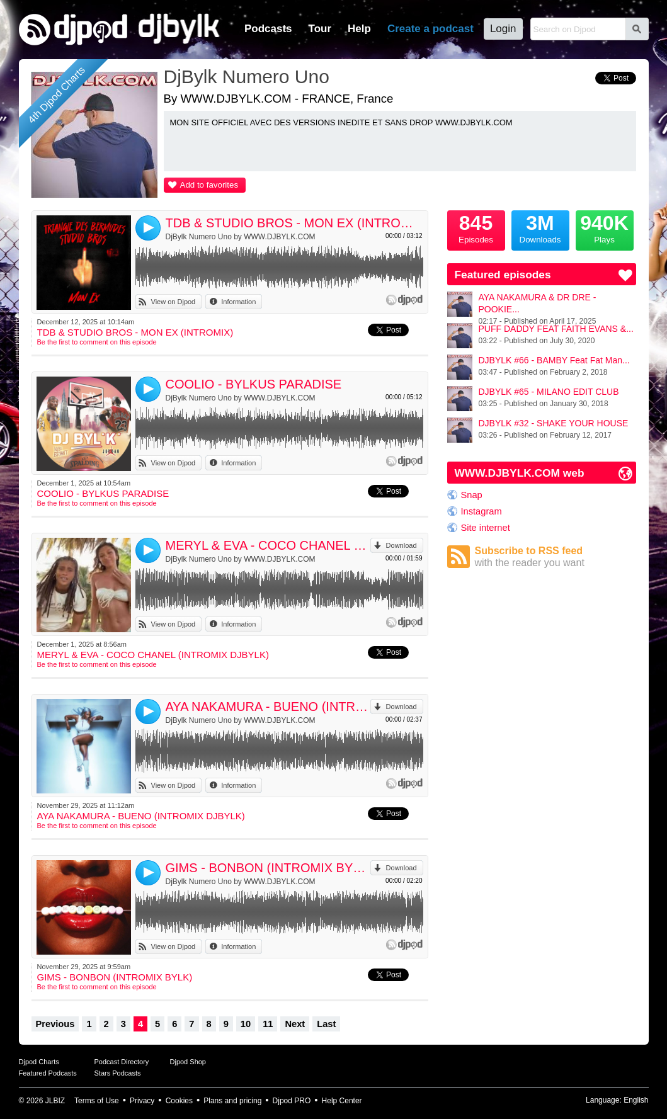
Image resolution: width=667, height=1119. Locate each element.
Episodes (476, 227)
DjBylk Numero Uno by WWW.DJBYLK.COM (241, 236)
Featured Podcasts (48, 1073)
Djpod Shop (188, 1061)
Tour (320, 29)
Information (238, 301)
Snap (471, 495)
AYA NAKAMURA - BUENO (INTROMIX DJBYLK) (268, 706)
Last (326, 1024)
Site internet (485, 528)
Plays (605, 227)
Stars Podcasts (117, 1073)
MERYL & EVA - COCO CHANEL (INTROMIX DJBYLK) (268, 545)
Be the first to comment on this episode (97, 342)
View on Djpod (173, 301)
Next (295, 1024)
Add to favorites (209, 185)
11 (268, 1024)
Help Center (342, 1100)
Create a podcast (430, 29)
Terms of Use (96, 1100)
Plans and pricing (232, 1100)
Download (401, 545)
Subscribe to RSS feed (555, 557)
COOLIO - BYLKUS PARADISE (254, 384)
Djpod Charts (39, 1061)
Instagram (481, 511)
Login (503, 29)
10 (246, 1024)
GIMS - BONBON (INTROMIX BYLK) (268, 868)
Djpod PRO (292, 1100)
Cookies (179, 1100)
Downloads (540, 227)
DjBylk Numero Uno (246, 76)
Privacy (142, 1100)
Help (359, 29)
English (636, 1100)
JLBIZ (55, 1100)
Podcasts (268, 29)
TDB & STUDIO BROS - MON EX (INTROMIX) (294, 223)
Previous (55, 1024)
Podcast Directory (121, 1061)
